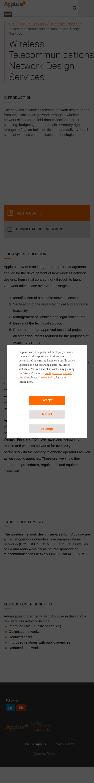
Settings (47, 428)
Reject (47, 414)
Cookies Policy (46, 377)
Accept (47, 400)
